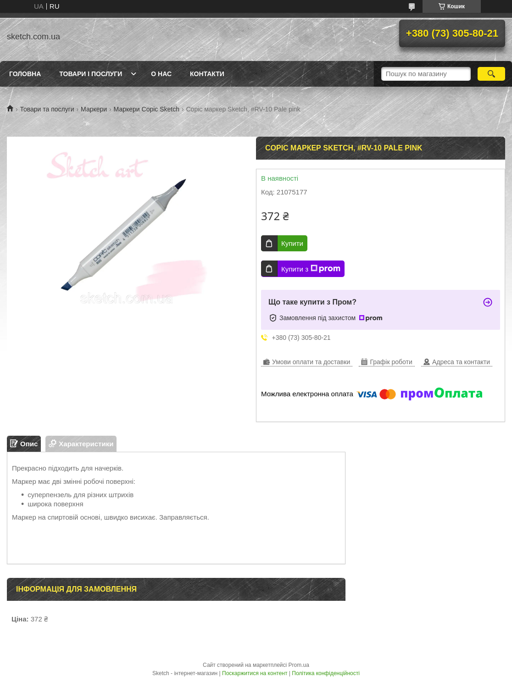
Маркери (94, 109)
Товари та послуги (47, 109)
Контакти (207, 74)
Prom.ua (299, 665)
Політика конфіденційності (326, 673)
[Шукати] (491, 74)
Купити (292, 243)
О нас (161, 74)
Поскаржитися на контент (254, 673)
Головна (25, 74)
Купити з (310, 269)
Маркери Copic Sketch (146, 109)
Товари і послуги (90, 74)
